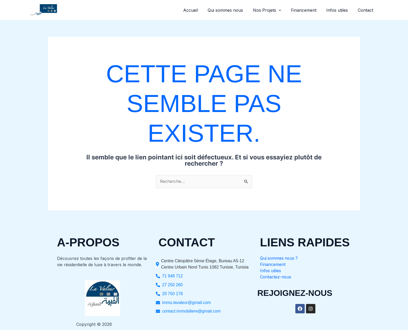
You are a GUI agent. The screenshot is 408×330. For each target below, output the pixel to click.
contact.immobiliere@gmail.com (191, 311)
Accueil (199, 10)
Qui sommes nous (232, 10)
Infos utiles (339, 10)
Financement (307, 10)
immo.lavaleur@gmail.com (186, 302)
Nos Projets (272, 10)
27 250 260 (172, 285)
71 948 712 (172, 276)
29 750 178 (172, 293)
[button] (283, 10)
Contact (366, 10)
